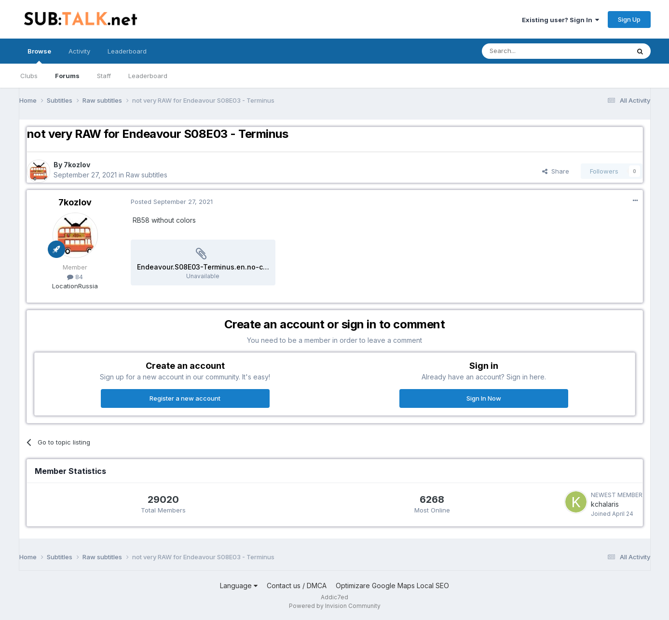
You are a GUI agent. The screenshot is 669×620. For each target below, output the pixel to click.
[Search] (531, 51)
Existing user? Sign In (560, 20)
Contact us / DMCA (297, 585)
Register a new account (185, 398)
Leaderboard (147, 76)
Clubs (29, 76)
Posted (172, 201)
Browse (39, 55)
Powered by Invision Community (335, 605)
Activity (79, 51)
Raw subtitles (146, 175)
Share (555, 171)
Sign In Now (483, 398)
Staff (104, 76)
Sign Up (629, 19)
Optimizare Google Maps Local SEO (392, 585)
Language (239, 585)
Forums (67, 76)
